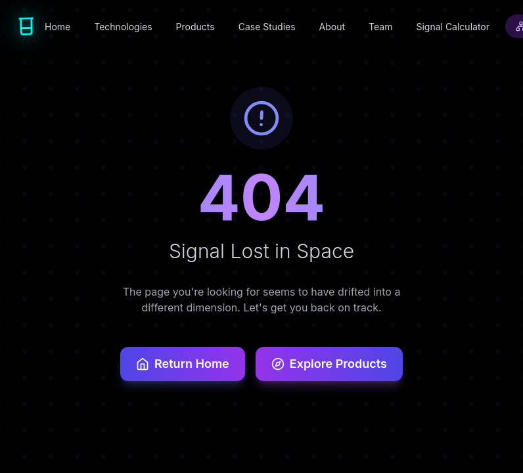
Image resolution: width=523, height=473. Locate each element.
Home (57, 26)
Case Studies (267, 26)
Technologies (123, 26)
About (332, 26)
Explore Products (329, 364)
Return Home (182, 364)
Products (195, 26)
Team (380, 26)
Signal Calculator (452, 26)
